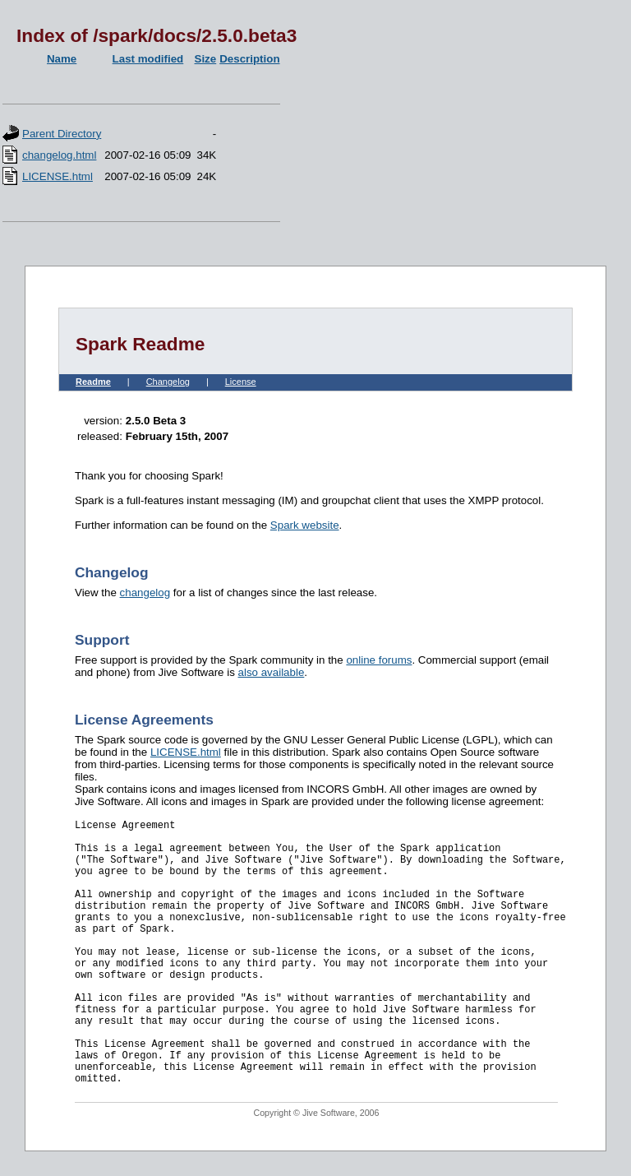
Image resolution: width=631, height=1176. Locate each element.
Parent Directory (61, 133)
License (240, 382)
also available (271, 672)
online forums (379, 660)
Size (206, 59)
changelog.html (59, 155)
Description (249, 59)
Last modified (148, 59)
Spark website (304, 525)
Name (61, 59)
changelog (145, 592)
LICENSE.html (57, 176)
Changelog (168, 382)
